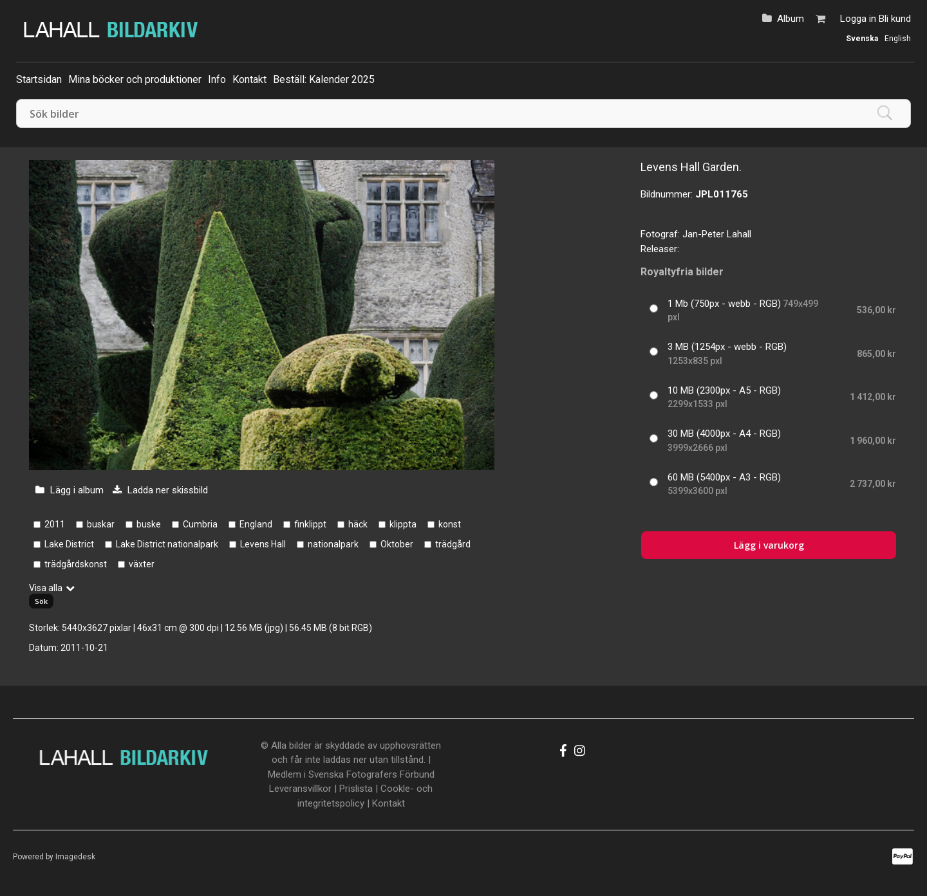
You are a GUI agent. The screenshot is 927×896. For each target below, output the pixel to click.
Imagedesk (75, 856)
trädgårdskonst (75, 564)
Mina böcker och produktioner (134, 79)
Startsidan (39, 79)
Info (217, 79)
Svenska (862, 38)
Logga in (858, 18)
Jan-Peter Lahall (716, 234)
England (255, 524)
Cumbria (200, 524)
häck (358, 524)
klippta (403, 524)
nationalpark (333, 544)
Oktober (396, 544)
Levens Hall (263, 544)
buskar (101, 524)
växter (141, 564)
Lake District (69, 544)
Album (790, 18)
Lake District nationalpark (167, 544)
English (898, 38)
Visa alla (45, 588)
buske (148, 524)
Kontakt (249, 79)
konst (449, 524)
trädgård (453, 544)
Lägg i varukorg (769, 545)
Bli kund (895, 18)
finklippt (310, 524)
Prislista (356, 788)
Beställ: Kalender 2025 (324, 79)
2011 (54, 524)
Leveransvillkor (300, 788)
